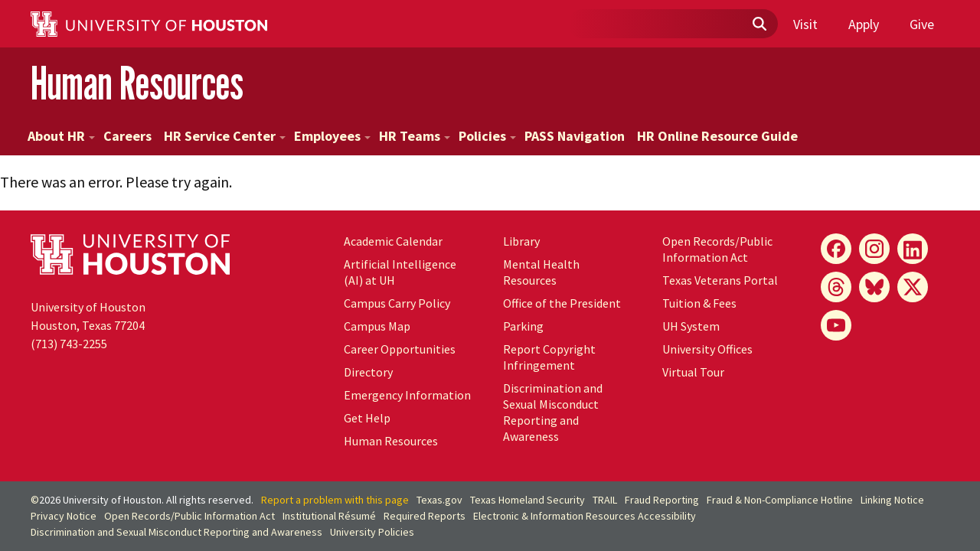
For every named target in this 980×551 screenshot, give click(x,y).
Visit (805, 24)
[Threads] (836, 287)
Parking (523, 326)
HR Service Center (225, 136)
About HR (61, 136)
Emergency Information (407, 395)
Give (922, 24)
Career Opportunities (400, 349)
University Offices (707, 349)
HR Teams (414, 136)
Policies (487, 136)
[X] (912, 287)
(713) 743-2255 (69, 343)
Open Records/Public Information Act (717, 249)
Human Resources (137, 83)
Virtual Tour (693, 372)
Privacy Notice (63, 516)
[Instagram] (874, 248)
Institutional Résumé (329, 516)
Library (521, 241)
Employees (332, 136)
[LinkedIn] (912, 248)
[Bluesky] (874, 287)
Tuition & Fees (699, 303)
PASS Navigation (574, 136)
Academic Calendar (393, 241)
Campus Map (377, 326)
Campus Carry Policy (397, 303)
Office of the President (562, 303)
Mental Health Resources (541, 272)
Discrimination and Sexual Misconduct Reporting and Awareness (553, 412)
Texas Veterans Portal (720, 280)
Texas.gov (439, 500)
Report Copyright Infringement (549, 357)
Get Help (367, 417)
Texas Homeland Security (527, 500)
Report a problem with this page (335, 500)
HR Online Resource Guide (717, 136)
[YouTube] (836, 325)
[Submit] (758, 24)
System (691, 326)
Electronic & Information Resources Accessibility (584, 516)
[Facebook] (836, 248)
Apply (863, 24)
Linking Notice (892, 500)
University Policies (372, 532)
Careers (127, 136)
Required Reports (425, 516)
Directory (368, 372)
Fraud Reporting (662, 500)
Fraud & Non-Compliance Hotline (780, 500)
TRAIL (605, 500)
